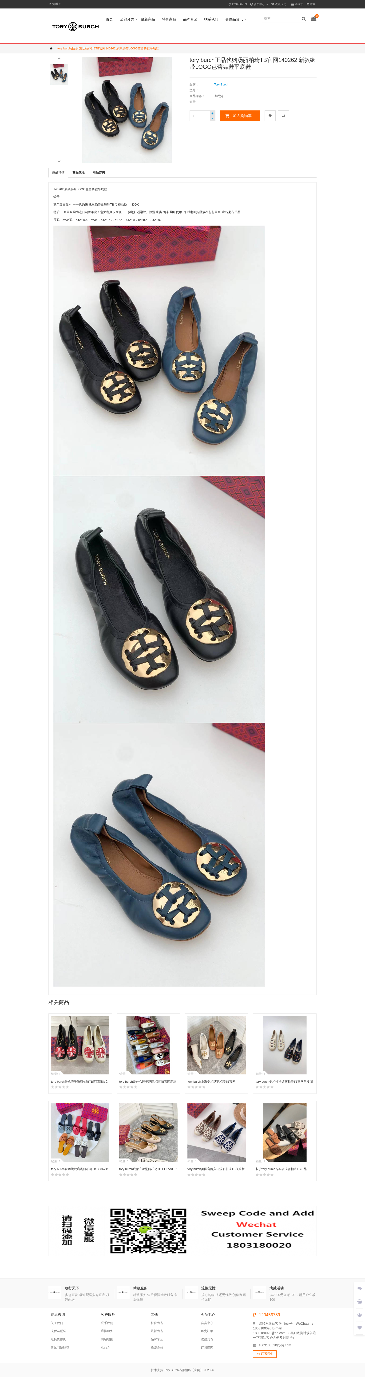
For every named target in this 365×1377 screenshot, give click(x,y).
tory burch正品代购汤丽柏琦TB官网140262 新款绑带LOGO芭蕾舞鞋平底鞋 (108, 48)
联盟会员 (157, 1347)
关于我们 (57, 1323)
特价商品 (169, 19)
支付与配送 (58, 1331)
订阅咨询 (207, 1347)
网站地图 (107, 1339)
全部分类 (127, 19)
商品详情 (58, 172)
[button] (59, 58)
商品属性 (78, 172)
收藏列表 (207, 1339)
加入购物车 (242, 116)
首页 (109, 19)
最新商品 (148, 19)
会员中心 (207, 1323)
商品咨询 (99, 172)
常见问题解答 (60, 1347)
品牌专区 (190, 19)
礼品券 (105, 1347)
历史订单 (207, 1331)
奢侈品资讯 (234, 19)
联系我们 (211, 19)
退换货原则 (58, 1339)
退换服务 (107, 1331)
